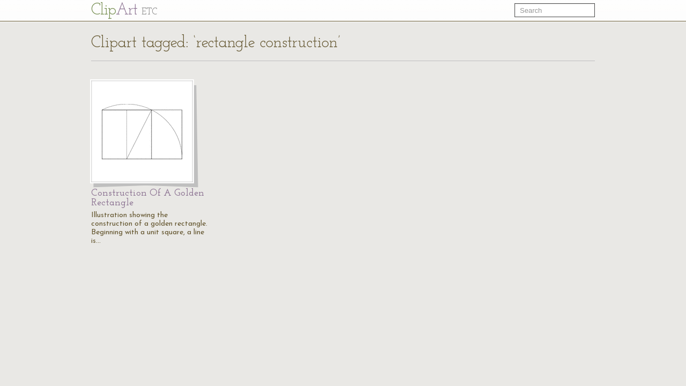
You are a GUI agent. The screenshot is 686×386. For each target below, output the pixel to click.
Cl (124, 10)
